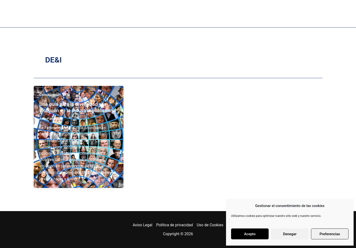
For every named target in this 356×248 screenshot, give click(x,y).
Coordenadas (257, 13)
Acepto (250, 234)
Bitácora (219, 13)
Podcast (151, 13)
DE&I (66, 95)
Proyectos (185, 13)
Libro (123, 13)
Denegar (290, 234)
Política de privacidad (174, 225)
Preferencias (330, 234)
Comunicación (50, 95)
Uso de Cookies (210, 225)
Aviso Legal (142, 225)
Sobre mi (93, 13)
